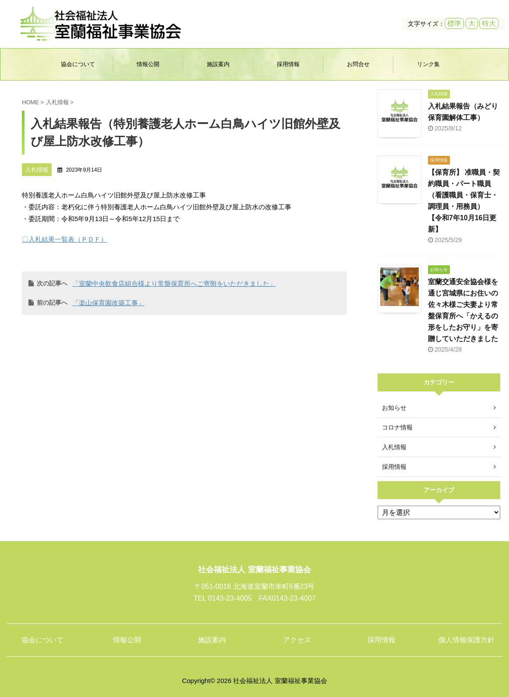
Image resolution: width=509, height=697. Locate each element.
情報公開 (148, 64)
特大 (489, 23)
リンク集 (428, 64)
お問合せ (358, 64)
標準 (454, 23)
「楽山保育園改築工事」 (108, 302)
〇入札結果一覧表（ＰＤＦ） (64, 239)
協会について (78, 64)
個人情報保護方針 (466, 640)
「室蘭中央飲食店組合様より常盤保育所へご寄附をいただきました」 (174, 283)
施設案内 (218, 64)
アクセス (297, 640)
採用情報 (288, 64)
